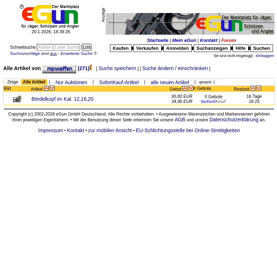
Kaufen (121, 48)
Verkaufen (147, 48)
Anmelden (177, 48)
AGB (180, 119)
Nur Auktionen (71, 82)
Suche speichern (117, 68)
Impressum (50, 130)
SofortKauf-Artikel (119, 82)
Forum (228, 40)
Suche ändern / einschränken (175, 68)
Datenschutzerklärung (233, 119)
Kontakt (208, 40)
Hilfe (241, 48)
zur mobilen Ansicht (110, 130)
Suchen (261, 48)
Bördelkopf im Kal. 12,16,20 (62, 99)
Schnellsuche (23, 47)
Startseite (157, 40)
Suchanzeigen (212, 48)
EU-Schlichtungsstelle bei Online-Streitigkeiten (188, 130)
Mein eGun (184, 40)
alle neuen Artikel (170, 82)
